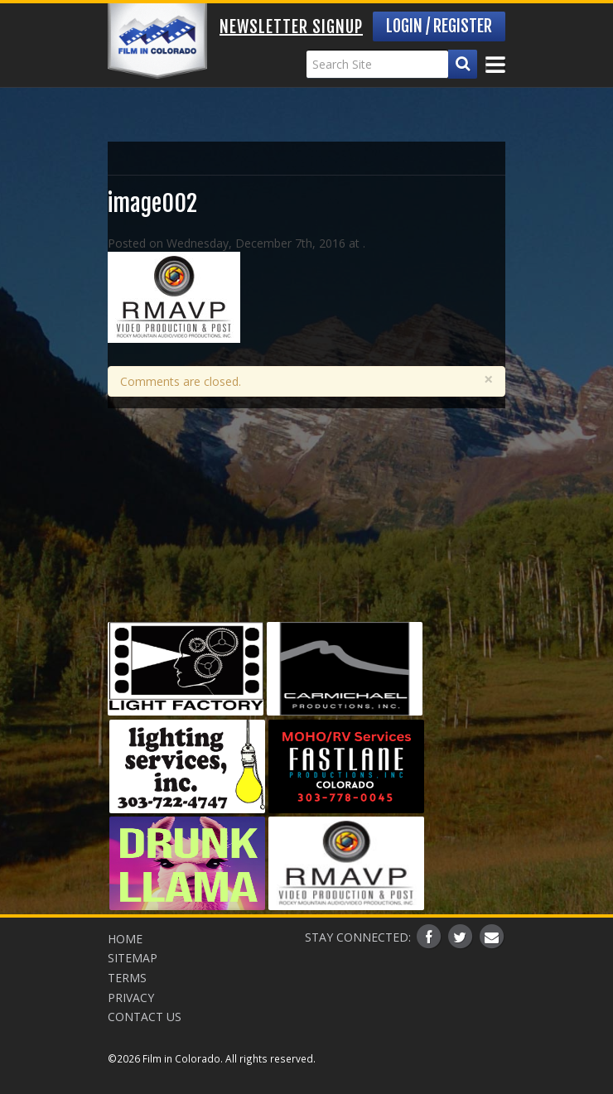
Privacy (131, 997)
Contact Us (144, 1016)
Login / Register (439, 26)
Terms (127, 978)
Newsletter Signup (291, 27)
